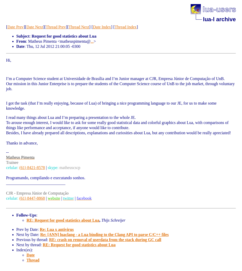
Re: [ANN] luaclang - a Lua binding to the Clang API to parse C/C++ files (104, 234)
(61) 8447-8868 (32, 198)
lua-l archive (219, 19)
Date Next (34, 27)
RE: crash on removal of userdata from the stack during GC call (105, 240)
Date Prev (15, 27)
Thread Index (126, 27)
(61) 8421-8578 (32, 167)
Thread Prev (56, 27)
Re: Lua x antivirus (57, 229)
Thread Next (78, 27)
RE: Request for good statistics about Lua (63, 220)
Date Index (102, 27)
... (92, 41)
